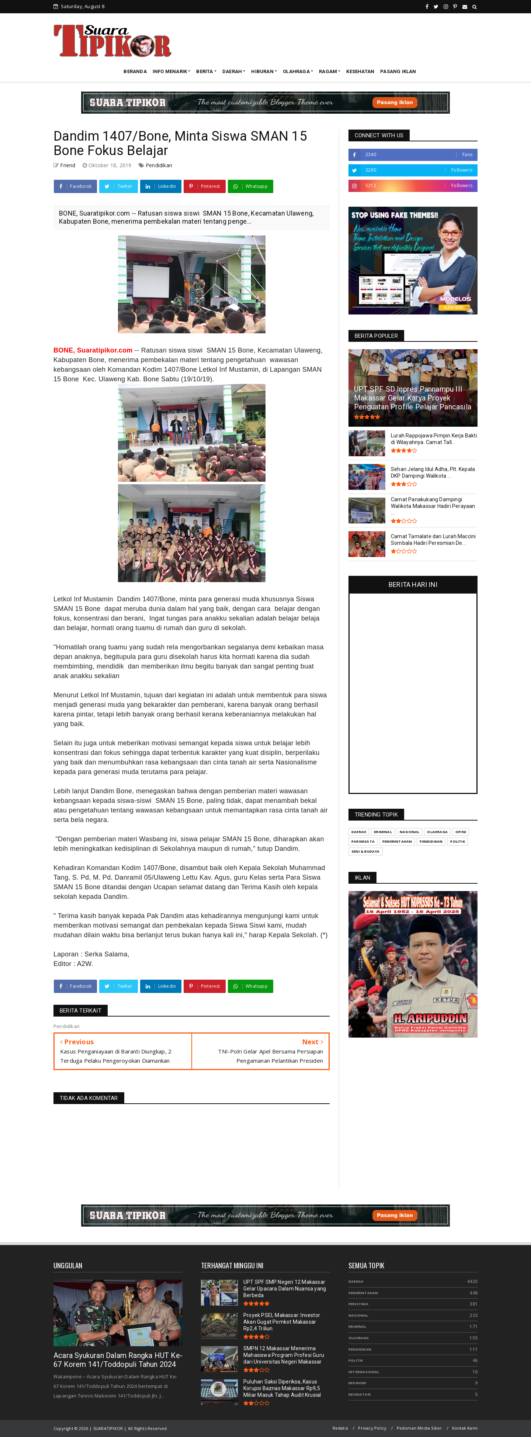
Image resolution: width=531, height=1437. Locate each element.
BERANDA (135, 71)
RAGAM (328, 71)
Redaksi (340, 1428)
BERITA (204, 71)
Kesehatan (359, 1394)
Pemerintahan (363, 1292)
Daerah (355, 1281)
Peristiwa (358, 1304)
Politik (355, 1360)
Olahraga (358, 1337)
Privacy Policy (372, 1428)
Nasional (358, 1315)
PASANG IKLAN (398, 71)
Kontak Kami (465, 1428)
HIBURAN (262, 71)
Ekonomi (357, 1383)
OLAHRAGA (296, 71)
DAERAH (232, 71)
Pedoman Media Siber (419, 1428)
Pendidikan (159, 165)
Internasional (363, 1371)
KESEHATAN (360, 71)
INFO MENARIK (170, 71)
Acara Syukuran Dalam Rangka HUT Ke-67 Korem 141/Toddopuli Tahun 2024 (118, 1360)
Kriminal (357, 1326)
